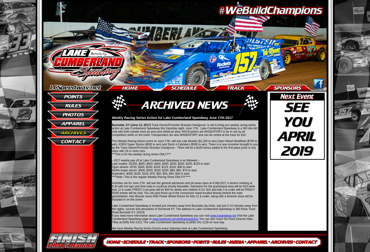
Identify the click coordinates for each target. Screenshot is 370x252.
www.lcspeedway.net (223, 215)
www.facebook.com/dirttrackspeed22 (175, 219)
